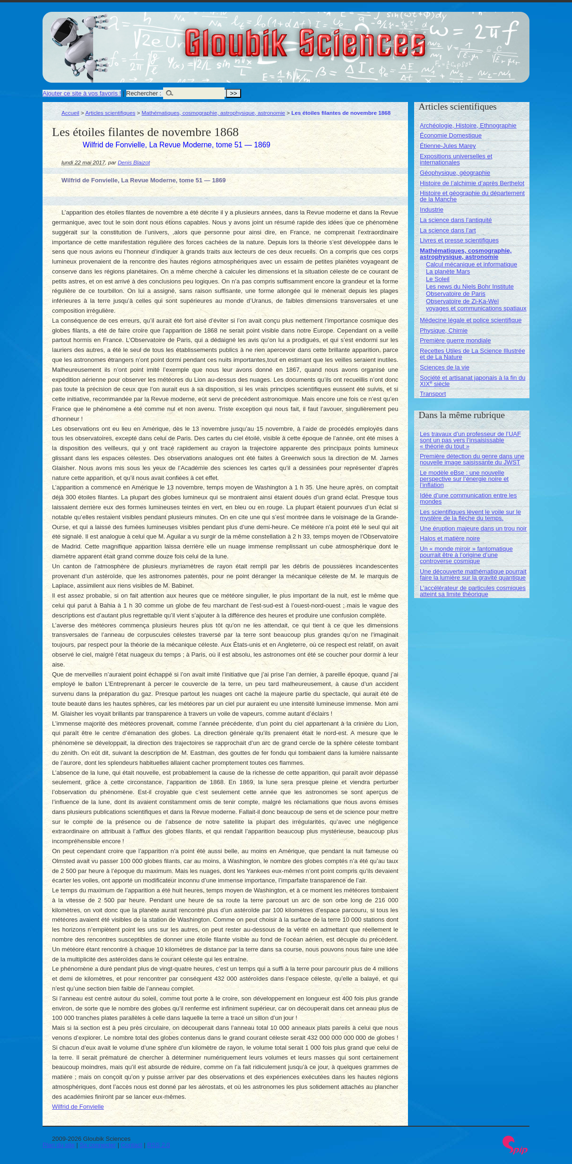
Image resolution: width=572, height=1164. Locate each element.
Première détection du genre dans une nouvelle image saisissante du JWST (472, 459)
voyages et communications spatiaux (476, 308)
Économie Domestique (451, 135)
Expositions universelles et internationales (456, 159)
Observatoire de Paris (455, 293)
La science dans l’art (448, 230)
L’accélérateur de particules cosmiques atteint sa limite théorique (473, 591)
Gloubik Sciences (358, 37)
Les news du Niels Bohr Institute (470, 286)
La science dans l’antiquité (456, 219)
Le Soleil (438, 278)
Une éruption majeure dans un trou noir (473, 528)
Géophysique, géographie (455, 172)
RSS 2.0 (158, 1144)
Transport (433, 393)
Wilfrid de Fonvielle (78, 1106)
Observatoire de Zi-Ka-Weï (462, 301)
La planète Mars (448, 271)
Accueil (70, 113)
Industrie (431, 209)
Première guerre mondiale (455, 340)
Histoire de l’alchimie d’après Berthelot (472, 183)
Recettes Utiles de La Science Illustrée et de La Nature (472, 353)
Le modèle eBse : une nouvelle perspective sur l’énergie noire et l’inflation (464, 478)
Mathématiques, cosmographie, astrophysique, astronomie (213, 113)
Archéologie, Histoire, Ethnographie (468, 125)
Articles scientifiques (110, 113)
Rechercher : (143, 93)
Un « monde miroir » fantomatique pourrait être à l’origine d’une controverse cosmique (466, 555)
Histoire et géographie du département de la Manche (472, 196)
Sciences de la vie (444, 367)
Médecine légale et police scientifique (470, 320)
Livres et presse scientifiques (459, 240)
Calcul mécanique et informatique (471, 264)
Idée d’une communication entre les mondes (468, 498)
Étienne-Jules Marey (448, 145)
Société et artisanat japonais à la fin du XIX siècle (472, 380)
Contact (131, 1144)
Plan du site (59, 1144)
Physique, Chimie (444, 330)
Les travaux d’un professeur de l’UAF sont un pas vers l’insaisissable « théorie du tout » (470, 440)
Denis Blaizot (134, 162)
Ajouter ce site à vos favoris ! (82, 93)
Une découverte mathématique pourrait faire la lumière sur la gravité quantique (473, 574)
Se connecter (98, 1144)
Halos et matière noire (450, 538)
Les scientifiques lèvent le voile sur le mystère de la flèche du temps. (470, 515)
